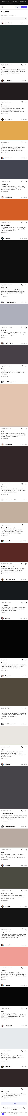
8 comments (4, 337)
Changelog (14, 1109)
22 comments (4, 296)
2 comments (4, 152)
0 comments (4, 612)
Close (19, 3)
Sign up (24, 7)
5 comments (4, 821)
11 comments (4, 113)
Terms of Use (6, 1108)
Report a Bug (22, 1108)
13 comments (4, 859)
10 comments (4, 438)
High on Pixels (14, 1114)
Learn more (15, 3)
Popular (4, 18)
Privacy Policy (14, 1108)
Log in (17, 7)
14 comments (4, 376)
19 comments (4, 191)
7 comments (4, 670)
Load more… (14, 1103)
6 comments (4, 75)
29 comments (4, 535)
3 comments (4, 939)
